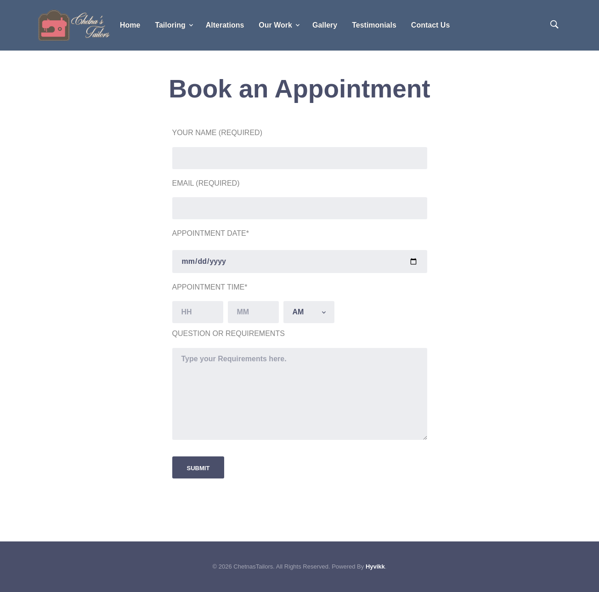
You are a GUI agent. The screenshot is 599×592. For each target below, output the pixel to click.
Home (130, 25)
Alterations (225, 25)
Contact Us (430, 25)
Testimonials (374, 25)
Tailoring (170, 25)
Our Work (275, 25)
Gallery (324, 25)
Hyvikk (375, 566)
